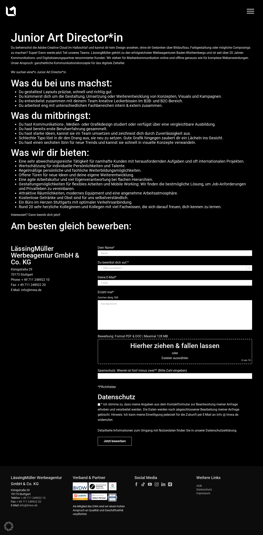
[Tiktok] (143, 484)
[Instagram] (157, 484)
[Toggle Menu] (250, 11)
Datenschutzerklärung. (221, 430)
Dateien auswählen (175, 358)
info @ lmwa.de (227, 414)
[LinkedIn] (163, 484)
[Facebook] (136, 484)
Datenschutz (204, 489)
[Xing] (170, 484)
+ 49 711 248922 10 (33, 498)
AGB (199, 486)
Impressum (203, 493)
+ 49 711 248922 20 (29, 501)
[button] (8, 526)
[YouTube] (150, 484)
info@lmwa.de (31, 290)
